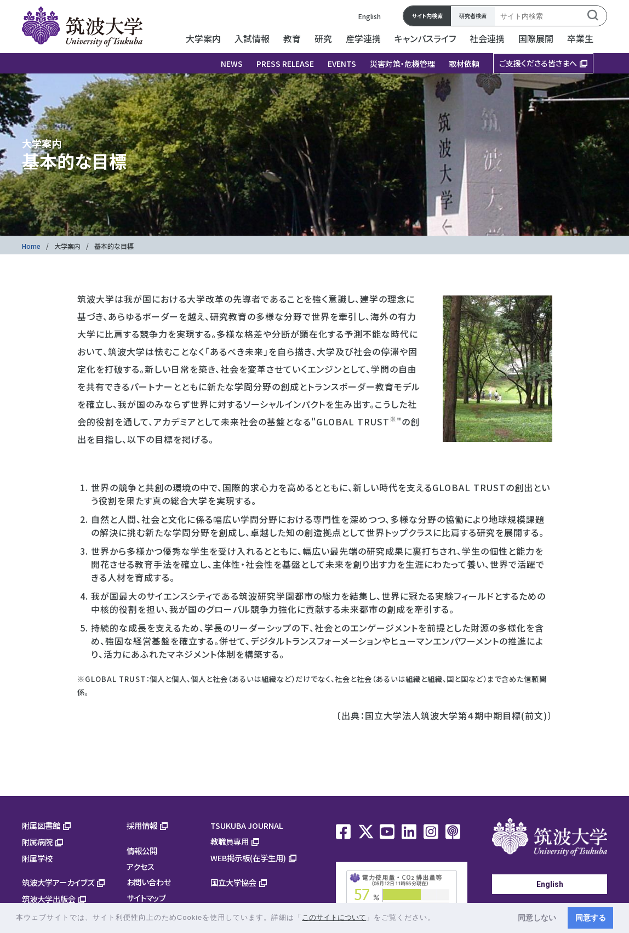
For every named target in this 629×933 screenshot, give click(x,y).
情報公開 (142, 850)
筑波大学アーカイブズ (58, 882)
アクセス (141, 866)
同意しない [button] (537, 917)
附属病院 (37, 841)
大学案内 (203, 38)
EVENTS (342, 63)
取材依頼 (464, 63)
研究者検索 (473, 16)
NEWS (232, 63)
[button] (439, 918)
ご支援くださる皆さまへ (538, 63)
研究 (323, 38)
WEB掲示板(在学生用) (248, 857)
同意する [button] (590, 917)
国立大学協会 (233, 882)
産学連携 (363, 38)
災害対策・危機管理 (402, 63)
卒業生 (580, 38)
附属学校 (37, 858)
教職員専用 (229, 841)
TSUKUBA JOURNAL (246, 825)
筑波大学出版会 (49, 898)
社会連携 (487, 38)
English (369, 16)
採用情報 (142, 825)
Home (31, 246)
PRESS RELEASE (285, 63)
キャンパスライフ (425, 38)
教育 (292, 38)
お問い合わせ (149, 882)
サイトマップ (146, 897)
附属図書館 (41, 825)
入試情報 (252, 38)
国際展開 (535, 38)
